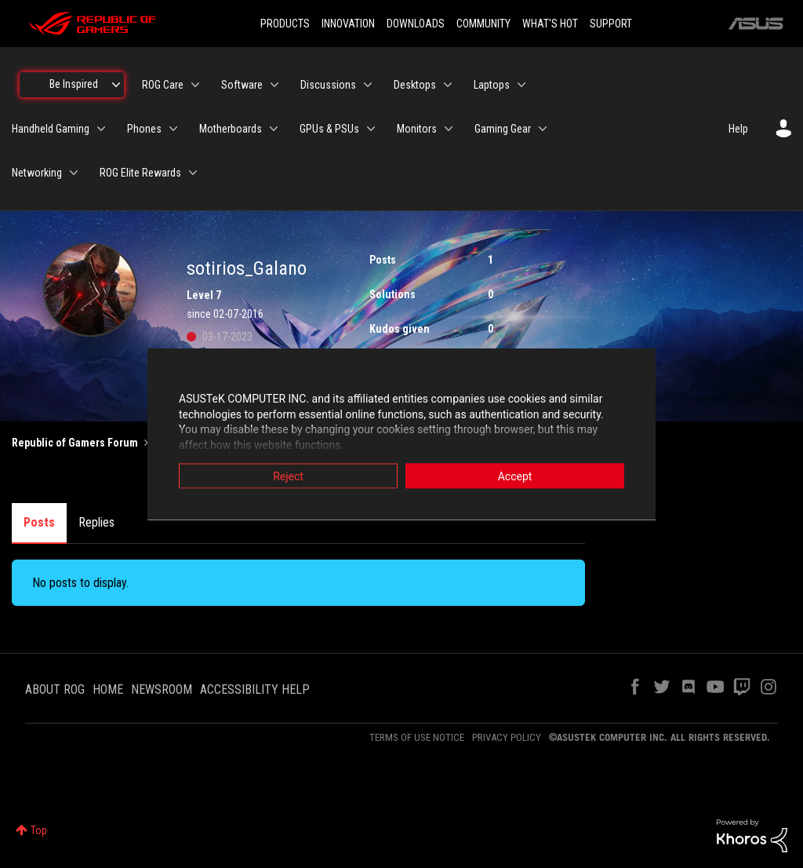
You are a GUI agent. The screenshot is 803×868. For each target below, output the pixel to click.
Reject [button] (288, 476)
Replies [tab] (96, 522)
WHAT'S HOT (550, 23)
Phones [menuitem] (144, 128)
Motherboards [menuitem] (230, 128)
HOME (108, 689)
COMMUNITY (483, 23)
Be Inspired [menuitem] (73, 84)
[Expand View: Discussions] (368, 85)
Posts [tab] (39, 522)
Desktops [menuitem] (415, 84)
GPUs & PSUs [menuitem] (329, 128)
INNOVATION (348, 23)
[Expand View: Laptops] (521, 85)
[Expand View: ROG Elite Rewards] (193, 173)
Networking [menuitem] (37, 172)
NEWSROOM (161, 689)
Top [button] (39, 830)
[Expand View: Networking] (74, 173)
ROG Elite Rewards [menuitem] (140, 172)
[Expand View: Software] (274, 85)
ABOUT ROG (55, 689)
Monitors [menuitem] (417, 128)
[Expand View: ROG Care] (195, 85)
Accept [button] (515, 476)
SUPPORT (611, 23)
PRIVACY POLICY (506, 737)
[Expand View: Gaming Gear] (542, 129)
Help (738, 128)
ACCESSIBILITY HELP (255, 689)
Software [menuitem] (242, 84)
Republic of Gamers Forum (75, 442)
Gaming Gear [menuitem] (502, 128)
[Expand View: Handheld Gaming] (101, 129)
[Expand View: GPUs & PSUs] (371, 129)
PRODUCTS (285, 23)
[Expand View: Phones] (173, 129)
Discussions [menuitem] (328, 84)
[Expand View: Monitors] (448, 129)
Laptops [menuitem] (492, 84)
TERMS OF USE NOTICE (416, 737)
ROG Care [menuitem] (162, 84)
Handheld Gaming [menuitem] (50, 128)
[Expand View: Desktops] (448, 85)
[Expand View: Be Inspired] (116, 84)
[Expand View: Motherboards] (274, 129)
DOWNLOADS (416, 23)
